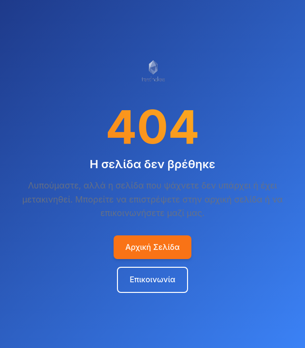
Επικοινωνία (152, 279)
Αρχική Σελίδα (152, 247)
